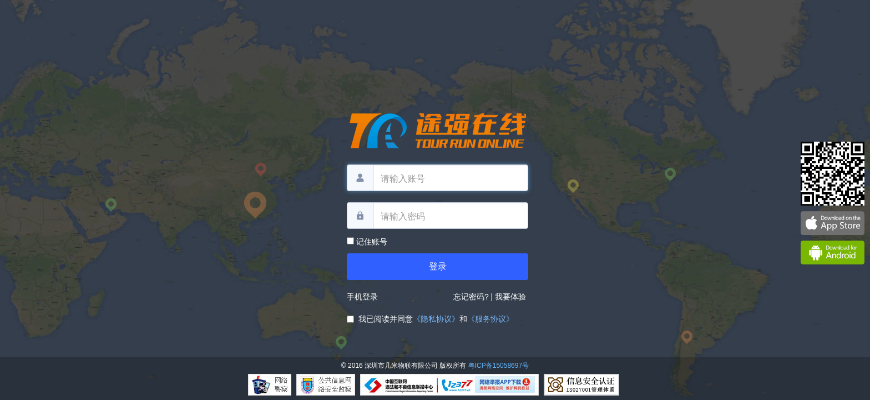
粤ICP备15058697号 (498, 365)
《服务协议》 (490, 318)
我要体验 (511, 296)
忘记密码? (471, 296)
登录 (438, 266)
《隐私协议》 (436, 318)
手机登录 (362, 296)
